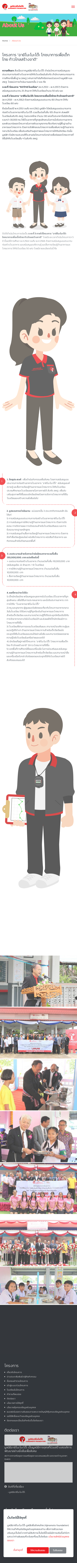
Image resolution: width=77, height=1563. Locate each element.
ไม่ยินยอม (58, 1550)
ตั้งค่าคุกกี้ (18, 1550)
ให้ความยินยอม (38, 1550)
